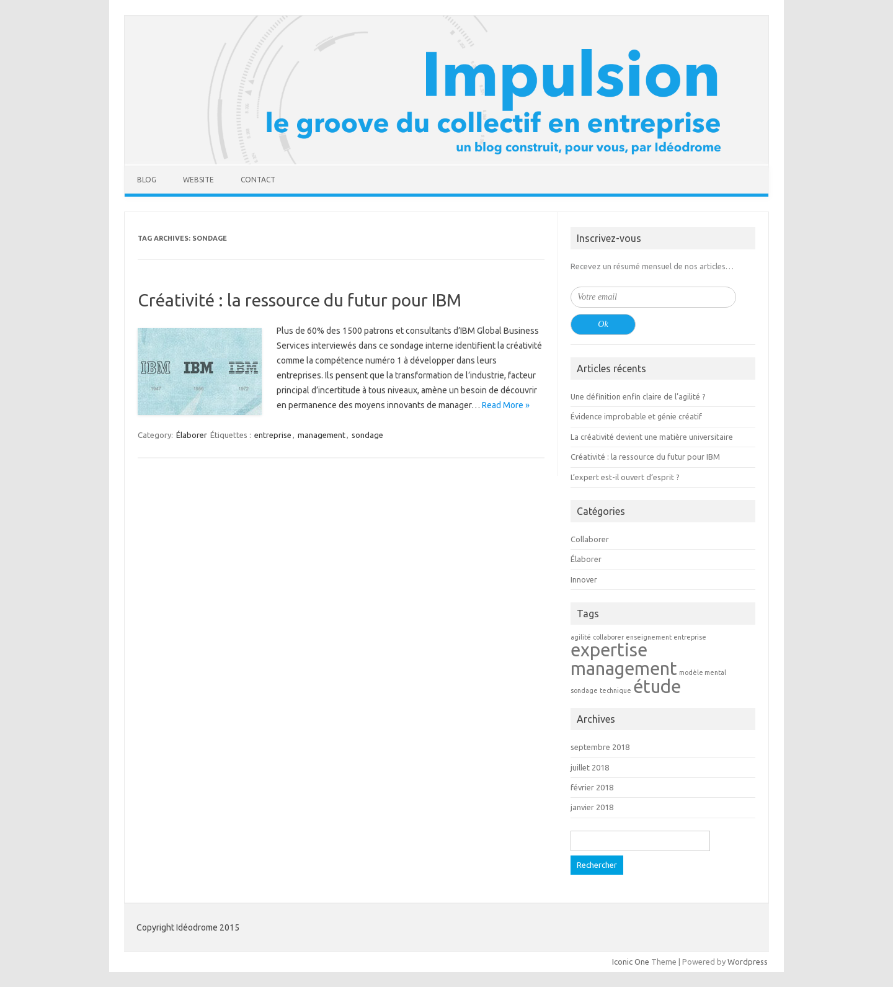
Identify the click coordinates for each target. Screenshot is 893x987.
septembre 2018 (600, 747)
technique (615, 690)
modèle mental (702, 672)
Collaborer (590, 539)
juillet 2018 (590, 767)
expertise (609, 650)
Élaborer (191, 435)
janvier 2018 (592, 807)
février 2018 (592, 787)
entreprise (272, 435)
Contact (258, 180)
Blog (146, 180)
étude (657, 686)
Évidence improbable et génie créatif (636, 416)
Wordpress (747, 961)
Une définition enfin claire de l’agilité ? (638, 396)
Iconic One (630, 961)
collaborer (608, 637)
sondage (367, 435)
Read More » (506, 405)
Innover (584, 579)
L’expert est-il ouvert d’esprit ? (625, 477)
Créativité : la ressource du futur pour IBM (299, 300)
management (321, 435)
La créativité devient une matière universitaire (652, 436)
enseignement (649, 637)
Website (198, 180)
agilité (581, 637)
